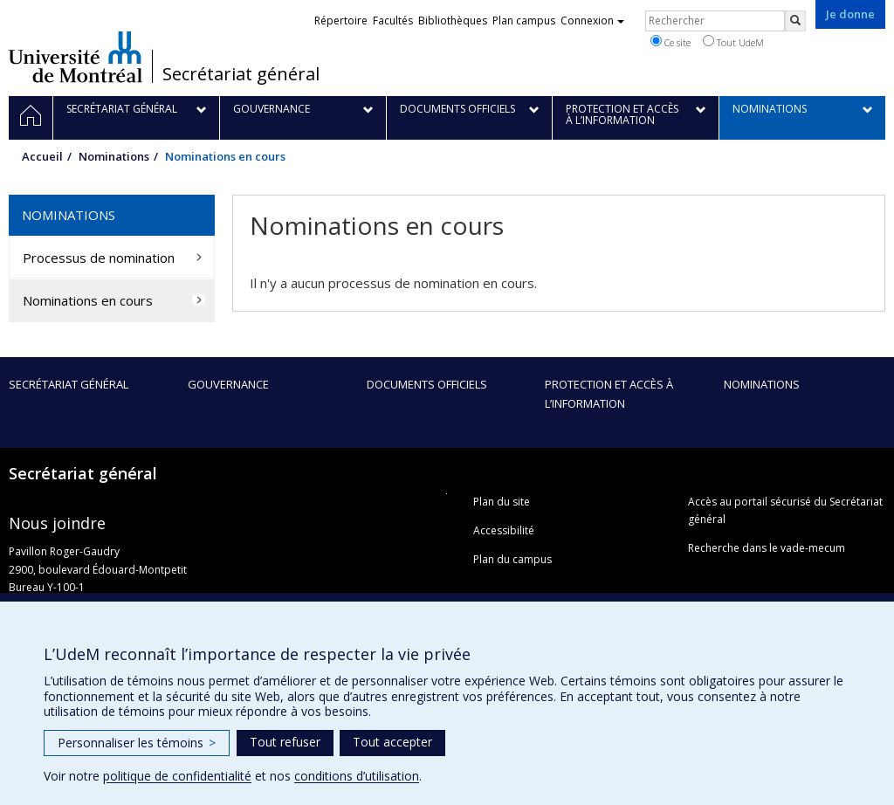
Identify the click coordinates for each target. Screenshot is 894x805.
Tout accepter (392, 741)
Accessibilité (503, 530)
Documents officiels (427, 384)
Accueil (42, 156)
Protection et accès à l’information (609, 393)
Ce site (670, 42)
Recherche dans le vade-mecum (766, 547)
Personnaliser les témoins (137, 742)
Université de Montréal (75, 57)
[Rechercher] (795, 20)
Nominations (114, 156)
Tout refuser (285, 741)
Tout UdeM (733, 42)
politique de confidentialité (177, 775)
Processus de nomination (99, 257)
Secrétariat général (241, 74)
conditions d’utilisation (356, 775)
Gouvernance (228, 384)
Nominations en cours (88, 300)
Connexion (592, 20)
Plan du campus (512, 559)
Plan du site (501, 501)
